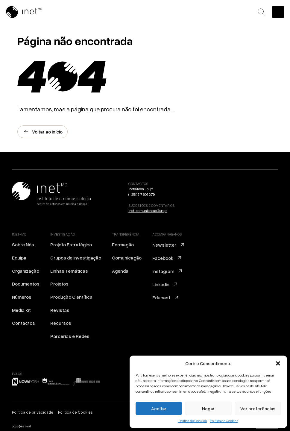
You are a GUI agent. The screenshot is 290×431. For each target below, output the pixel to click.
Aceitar (158, 408)
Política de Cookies (192, 420)
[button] (278, 363)
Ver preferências (257, 408)
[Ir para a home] (31, 12)
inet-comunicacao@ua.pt (147, 210)
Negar (208, 408)
